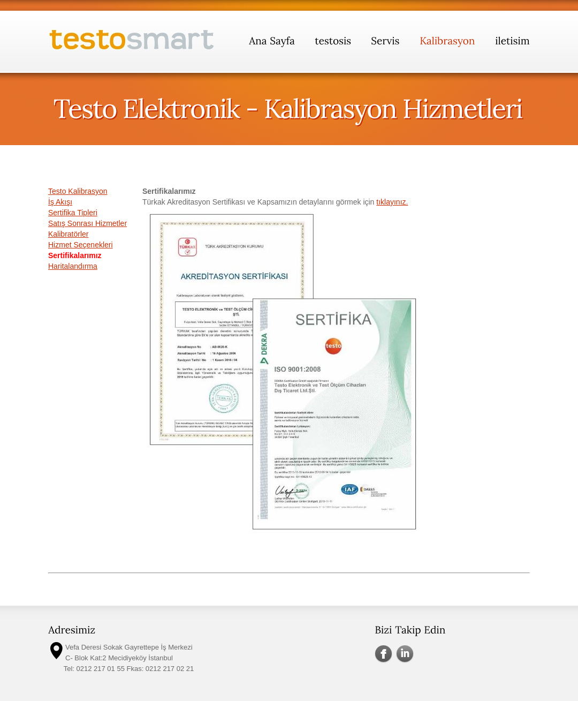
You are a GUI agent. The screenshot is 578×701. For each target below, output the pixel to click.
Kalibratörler (68, 234)
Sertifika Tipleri (72, 212)
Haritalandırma (72, 266)
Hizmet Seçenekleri (80, 244)
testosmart (132, 42)
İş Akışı (60, 202)
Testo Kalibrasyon (78, 191)
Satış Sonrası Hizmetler (87, 223)
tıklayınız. (392, 202)
